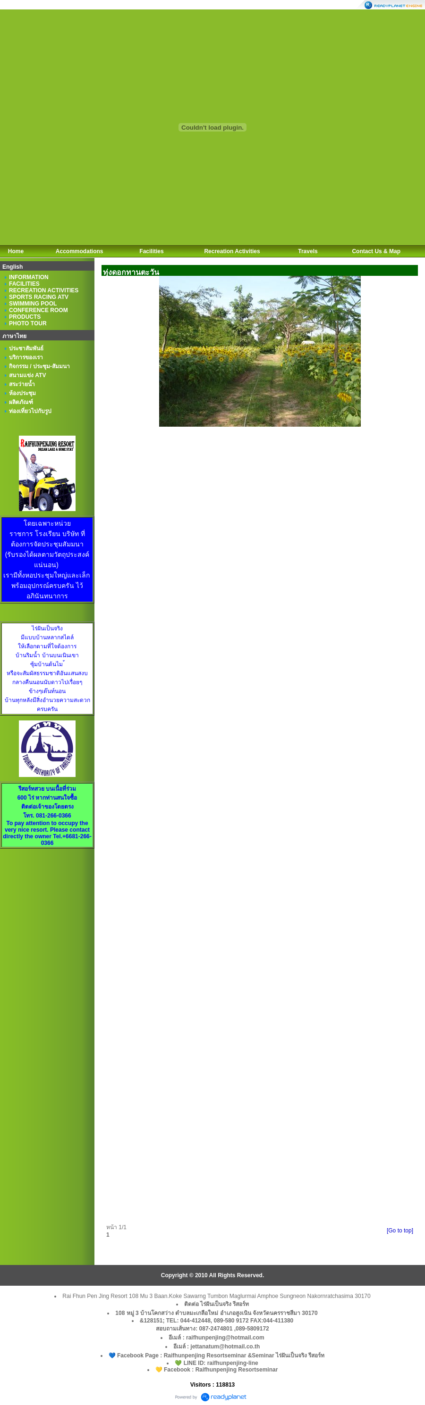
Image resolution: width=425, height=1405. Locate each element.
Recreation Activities (232, 251)
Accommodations (79, 251)
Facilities (151, 251)
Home (16, 251)
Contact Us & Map (376, 251)
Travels (307, 251)
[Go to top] (400, 1230)
